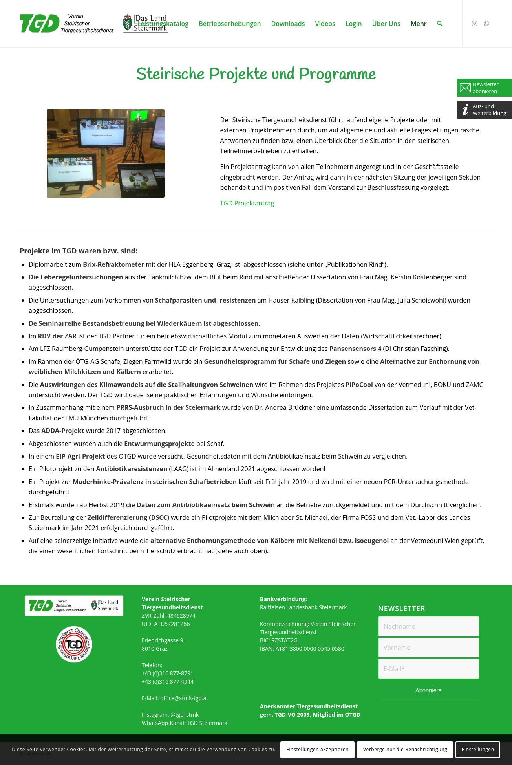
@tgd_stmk (184, 714)
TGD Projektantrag (247, 203)
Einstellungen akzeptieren (317, 749)
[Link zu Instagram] (475, 23)
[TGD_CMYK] (94, 28)
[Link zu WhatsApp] (486, 23)
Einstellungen (478, 749)
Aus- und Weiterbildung (489, 110)
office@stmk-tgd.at (184, 698)
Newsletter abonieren (486, 88)
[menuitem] (163, 23)
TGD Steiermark (207, 722)
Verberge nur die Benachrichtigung (405, 749)
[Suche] (439, 23)
